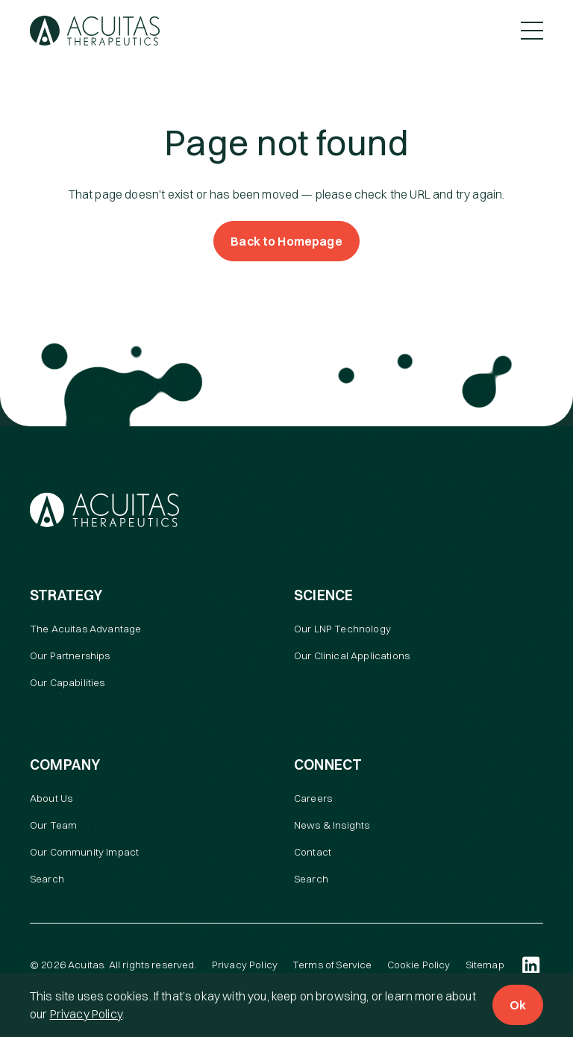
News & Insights (331, 825)
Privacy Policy (86, 1013)
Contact (312, 852)
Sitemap (485, 965)
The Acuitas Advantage (85, 629)
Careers (313, 798)
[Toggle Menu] (532, 30)
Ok (518, 1004)
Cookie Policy (419, 965)
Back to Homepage (286, 241)
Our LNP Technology (342, 629)
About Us (51, 798)
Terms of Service (332, 965)
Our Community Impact (84, 852)
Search (47, 879)
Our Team (53, 825)
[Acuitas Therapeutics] (95, 31)
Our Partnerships (70, 655)
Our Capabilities (67, 682)
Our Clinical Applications (352, 655)
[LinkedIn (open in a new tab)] (531, 965)
